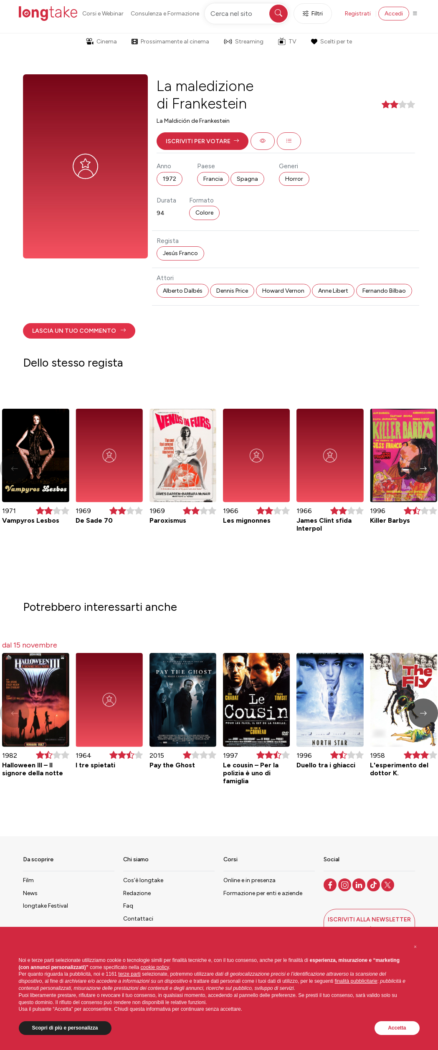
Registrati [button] (358, 13)
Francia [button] (213, 178)
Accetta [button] (397, 1028)
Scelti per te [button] (331, 41)
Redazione (137, 893)
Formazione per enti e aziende (262, 893)
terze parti (129, 974)
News (30, 893)
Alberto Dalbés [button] (183, 290)
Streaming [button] (243, 41)
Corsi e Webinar (103, 13)
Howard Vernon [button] (283, 290)
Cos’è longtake (143, 880)
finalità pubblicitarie (356, 981)
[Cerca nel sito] (246, 13)
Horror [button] (294, 178)
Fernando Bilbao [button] (384, 290)
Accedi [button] (394, 13)
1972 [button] (169, 178)
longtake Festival (45, 905)
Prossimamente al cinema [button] (170, 41)
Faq (128, 905)
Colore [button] (204, 212)
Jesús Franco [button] (180, 253)
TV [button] (287, 41)
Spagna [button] (247, 178)
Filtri (313, 13)
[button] (202, 141)
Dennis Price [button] (232, 290)
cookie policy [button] (155, 967)
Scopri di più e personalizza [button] (65, 1028)
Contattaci (138, 918)
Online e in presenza (249, 880)
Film (28, 880)
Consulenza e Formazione (165, 13)
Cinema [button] (101, 41)
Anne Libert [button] (333, 290)
